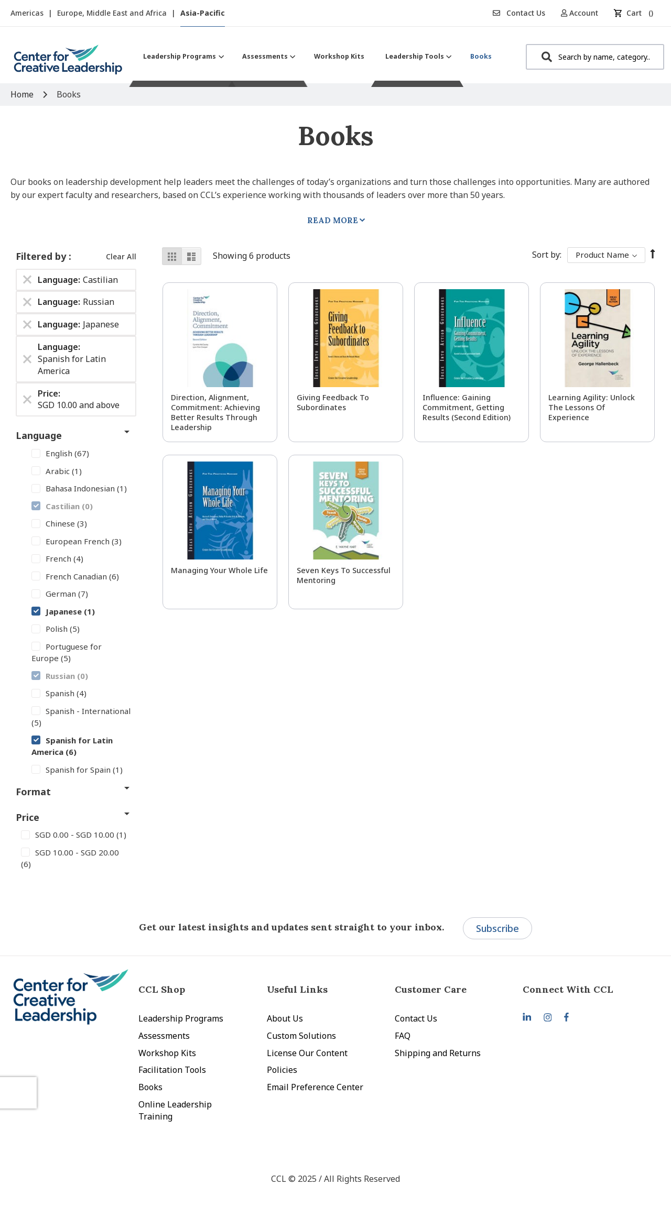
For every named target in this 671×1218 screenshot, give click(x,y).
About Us (285, 1018)
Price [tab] (27, 817)
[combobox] (595, 57)
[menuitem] (182, 56)
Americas (28, 13)
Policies (282, 1070)
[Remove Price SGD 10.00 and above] (27, 399)
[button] (583, 13)
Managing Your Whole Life (219, 570)
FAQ (402, 1035)
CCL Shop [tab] (161, 989)
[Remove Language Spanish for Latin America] (27, 359)
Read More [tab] (332, 220)
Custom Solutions (301, 1035)
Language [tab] (39, 435)
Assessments (164, 1035)
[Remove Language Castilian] (27, 280)
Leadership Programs (180, 1018)
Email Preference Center (315, 1087)
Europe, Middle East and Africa (113, 13)
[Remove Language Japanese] (27, 325)
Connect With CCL (568, 989)
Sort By (546, 254)
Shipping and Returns (438, 1053)
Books (150, 1087)
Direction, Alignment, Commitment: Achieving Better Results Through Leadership (215, 412)
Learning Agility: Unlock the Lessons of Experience (591, 407)
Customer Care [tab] (431, 989)
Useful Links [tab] (297, 989)
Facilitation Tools (172, 1070)
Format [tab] (33, 791)
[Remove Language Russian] (27, 302)
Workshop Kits (167, 1053)
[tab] (587, 989)
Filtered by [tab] (42, 256)
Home (23, 94)
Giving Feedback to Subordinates (333, 402)
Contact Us (519, 13)
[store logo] (68, 63)
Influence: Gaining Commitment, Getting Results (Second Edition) (467, 407)
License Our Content (307, 1053)
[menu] (317, 56)
